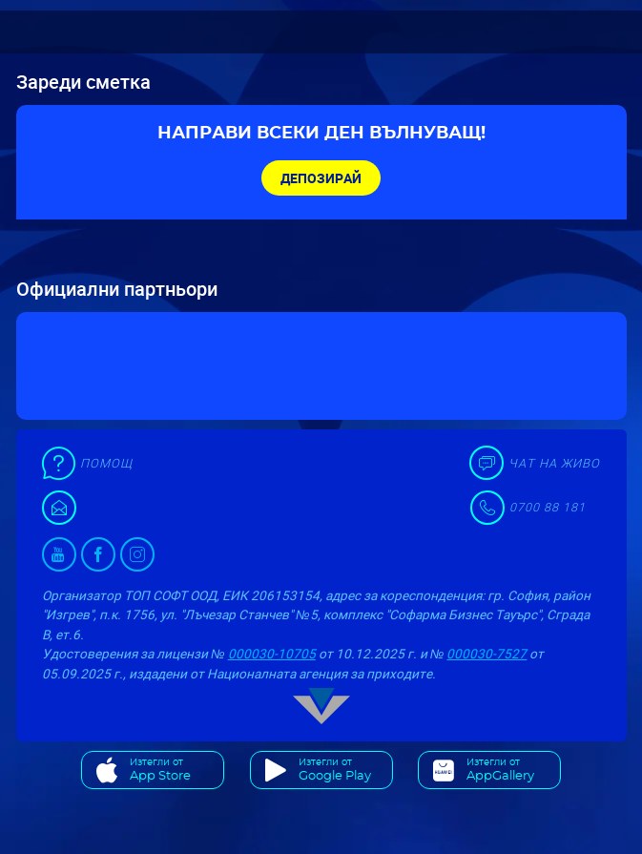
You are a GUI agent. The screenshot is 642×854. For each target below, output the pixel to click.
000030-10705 (272, 653)
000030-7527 (486, 653)
